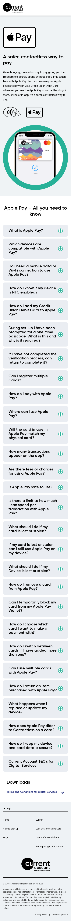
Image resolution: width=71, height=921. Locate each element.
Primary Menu (65, 7)
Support (39, 819)
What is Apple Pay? (26, 231)
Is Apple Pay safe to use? (30, 487)
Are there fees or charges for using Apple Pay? (31, 472)
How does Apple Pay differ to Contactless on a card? (32, 728)
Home (6, 819)
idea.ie (65, 915)
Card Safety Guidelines (47, 837)
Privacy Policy (41, 915)
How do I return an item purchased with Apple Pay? (33, 688)
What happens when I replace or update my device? (28, 708)
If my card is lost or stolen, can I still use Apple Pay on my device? (32, 549)
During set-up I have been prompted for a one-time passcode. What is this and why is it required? (32, 334)
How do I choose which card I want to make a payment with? (28, 629)
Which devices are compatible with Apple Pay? (29, 249)
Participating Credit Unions (49, 846)
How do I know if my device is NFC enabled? (32, 290)
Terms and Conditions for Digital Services (32, 792)
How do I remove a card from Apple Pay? (30, 587)
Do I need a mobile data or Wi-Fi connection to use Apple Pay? (32, 270)
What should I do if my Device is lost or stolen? (29, 569)
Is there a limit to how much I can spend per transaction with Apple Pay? (33, 507)
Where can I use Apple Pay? (28, 414)
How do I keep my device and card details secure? (31, 746)
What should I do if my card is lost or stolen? (28, 529)
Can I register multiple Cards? (28, 378)
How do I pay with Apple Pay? (30, 396)
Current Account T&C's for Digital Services (31, 764)
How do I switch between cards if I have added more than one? (33, 651)
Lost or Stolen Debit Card (48, 828)
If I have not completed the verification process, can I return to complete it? (33, 358)
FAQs (6, 837)
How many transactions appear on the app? (29, 454)
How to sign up (10, 828)
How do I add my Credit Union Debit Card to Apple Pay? (32, 310)
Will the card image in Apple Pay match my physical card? (28, 434)
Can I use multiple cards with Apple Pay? (30, 671)
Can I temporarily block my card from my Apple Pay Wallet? (32, 607)
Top (8, 808)
